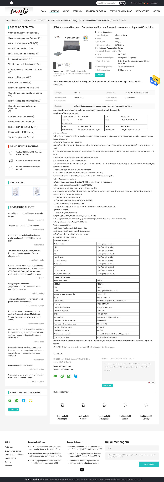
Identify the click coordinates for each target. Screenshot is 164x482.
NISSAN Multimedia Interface (21, 54)
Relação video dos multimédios (33, 21)
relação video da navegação (104, 347)
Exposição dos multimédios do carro (25, 69)
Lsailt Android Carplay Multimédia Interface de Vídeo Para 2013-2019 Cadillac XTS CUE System (83, 417)
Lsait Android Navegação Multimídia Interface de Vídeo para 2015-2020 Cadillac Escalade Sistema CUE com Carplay (62, 417)
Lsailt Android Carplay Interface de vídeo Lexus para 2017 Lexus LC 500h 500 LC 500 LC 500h (84, 455)
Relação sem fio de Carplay (20, 127)
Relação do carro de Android (21, 88)
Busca (122, 3)
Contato (100, 75)
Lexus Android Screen (18, 59)
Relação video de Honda (19, 132)
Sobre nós (78, 11)
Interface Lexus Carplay (19, 116)
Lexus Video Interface (18, 48)
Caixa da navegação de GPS (21, 43)
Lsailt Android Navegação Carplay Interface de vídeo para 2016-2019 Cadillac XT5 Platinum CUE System (104, 417)
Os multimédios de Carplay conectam (25, 93)
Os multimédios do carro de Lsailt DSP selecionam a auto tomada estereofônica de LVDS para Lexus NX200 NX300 (46, 455)
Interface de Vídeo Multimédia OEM (28, 161)
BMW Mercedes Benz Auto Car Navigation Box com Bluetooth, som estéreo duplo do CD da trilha (71, 73)
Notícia (156, 11)
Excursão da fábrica (96, 11)
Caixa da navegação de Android (22, 38)
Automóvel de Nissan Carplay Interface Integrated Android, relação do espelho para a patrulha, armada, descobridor (83, 462)
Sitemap (8, 466)
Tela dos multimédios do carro (22, 64)
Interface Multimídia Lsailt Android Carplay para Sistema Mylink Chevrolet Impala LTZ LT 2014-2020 (85, 448)
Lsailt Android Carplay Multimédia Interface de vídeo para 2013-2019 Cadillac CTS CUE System (146, 417)
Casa (43, 11)
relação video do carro (68, 347)
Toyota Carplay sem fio (18, 137)
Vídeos (66, 11)
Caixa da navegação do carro (21, 33)
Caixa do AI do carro (17, 77)
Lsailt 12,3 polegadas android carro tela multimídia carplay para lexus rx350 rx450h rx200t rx (45, 462)
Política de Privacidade (31, 479)
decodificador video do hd (86, 347)
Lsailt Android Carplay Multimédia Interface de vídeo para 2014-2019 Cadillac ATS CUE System (125, 417)
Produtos (54, 11)
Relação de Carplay (17, 82)
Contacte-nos (142, 11)
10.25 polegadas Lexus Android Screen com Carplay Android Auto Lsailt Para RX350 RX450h (45, 448)
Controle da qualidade (121, 11)
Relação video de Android (19, 121)
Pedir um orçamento (138, 3)
